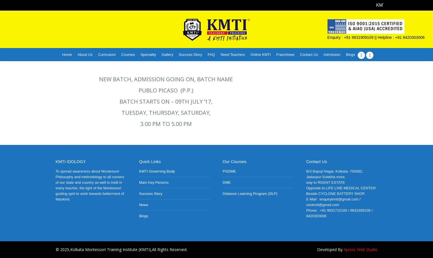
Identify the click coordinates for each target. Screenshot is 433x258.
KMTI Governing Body (157, 171)
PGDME (229, 171)
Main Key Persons (154, 182)
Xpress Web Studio (361, 249)
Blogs (143, 216)
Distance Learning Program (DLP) (250, 194)
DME (227, 182)
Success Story (150, 194)
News (143, 205)
